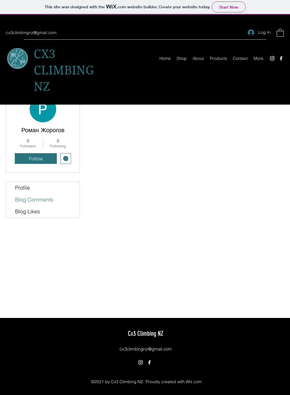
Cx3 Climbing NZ (145, 334)
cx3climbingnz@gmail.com (31, 32)
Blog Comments (34, 199)
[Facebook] (281, 58)
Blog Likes (27, 211)
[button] (280, 32)
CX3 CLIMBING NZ (64, 70)
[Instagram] (272, 58)
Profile (22, 187)
